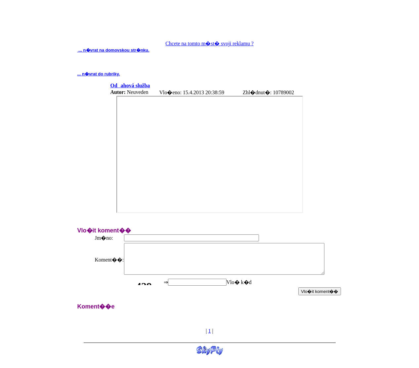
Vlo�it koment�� (319, 294)
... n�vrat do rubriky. (98, 73)
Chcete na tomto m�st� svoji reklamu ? (209, 43)
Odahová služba (130, 85)
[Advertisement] (209, 23)
